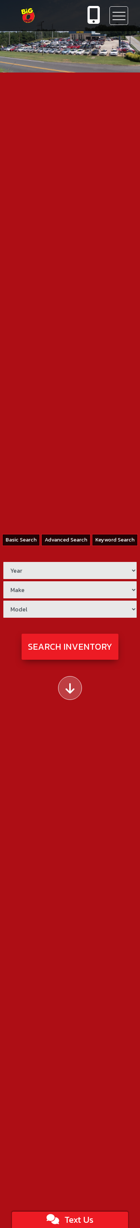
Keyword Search (114, 540)
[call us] (94, 15)
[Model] (70, 609)
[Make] (70, 590)
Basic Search (21, 540)
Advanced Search (66, 540)
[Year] (70, 570)
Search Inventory (70, 646)
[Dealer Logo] (39, 15)
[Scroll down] (70, 688)
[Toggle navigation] (118, 15)
